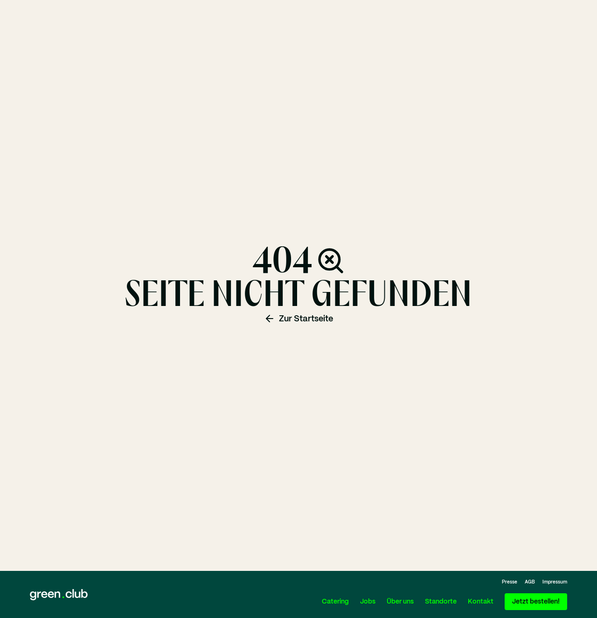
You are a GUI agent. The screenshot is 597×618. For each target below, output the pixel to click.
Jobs (367, 601)
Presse (509, 582)
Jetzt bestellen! (536, 601)
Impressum (554, 582)
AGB (530, 582)
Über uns (400, 601)
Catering (335, 601)
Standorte (441, 601)
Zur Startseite (298, 318)
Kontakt (480, 601)
